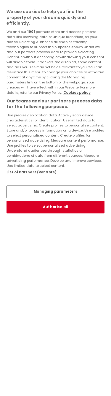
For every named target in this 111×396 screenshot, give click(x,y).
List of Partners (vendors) (32, 172)
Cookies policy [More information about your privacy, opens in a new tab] (77, 92)
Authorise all (55, 207)
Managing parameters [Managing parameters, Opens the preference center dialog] (56, 191)
